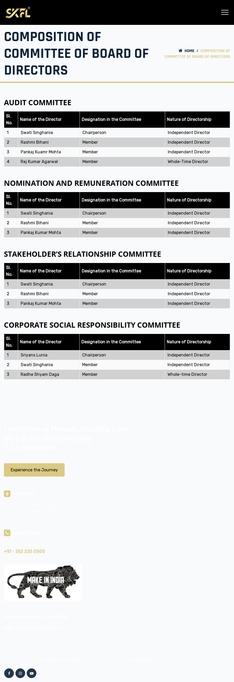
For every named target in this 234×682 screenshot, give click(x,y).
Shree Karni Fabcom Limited (60, 659)
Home (186, 51)
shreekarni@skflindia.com (29, 544)
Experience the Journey (34, 469)
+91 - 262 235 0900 (24, 551)
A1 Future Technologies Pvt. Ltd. (136, 659)
